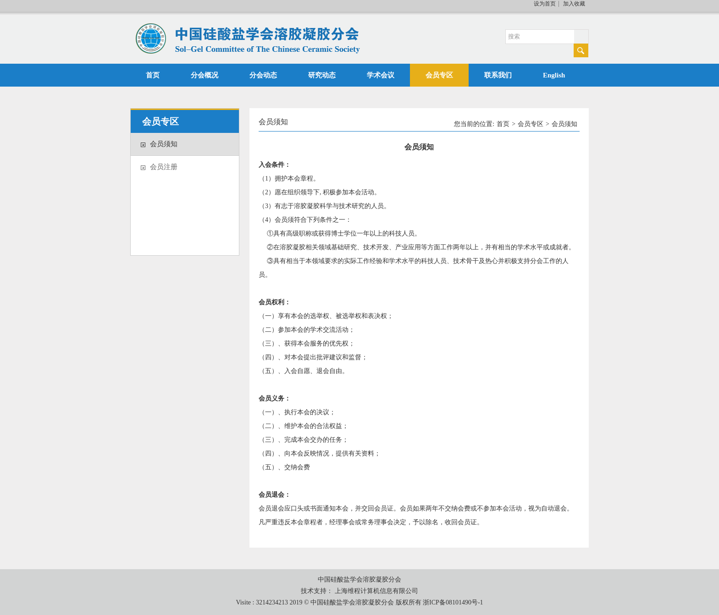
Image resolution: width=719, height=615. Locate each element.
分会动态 (263, 75)
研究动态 (322, 75)
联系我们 (498, 75)
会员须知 (163, 144)
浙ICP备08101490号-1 (453, 602)
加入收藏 (574, 3)
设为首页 (545, 3)
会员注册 (163, 166)
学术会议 (380, 75)
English (554, 75)
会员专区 (439, 75)
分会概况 (204, 75)
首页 (153, 75)
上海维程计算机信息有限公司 (376, 591)
